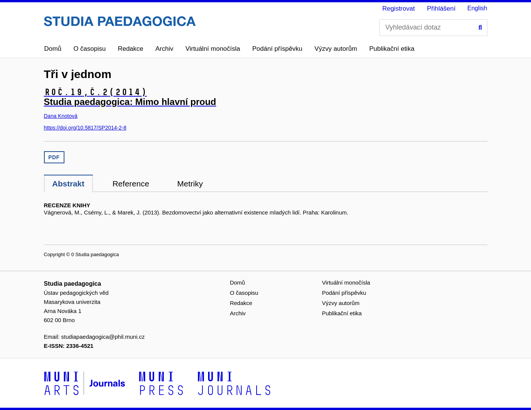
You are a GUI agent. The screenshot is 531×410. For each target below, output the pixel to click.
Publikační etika (391, 48)
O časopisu (90, 48)
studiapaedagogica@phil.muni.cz (102, 336)
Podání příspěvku (277, 48)
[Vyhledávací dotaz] (433, 27)
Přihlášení (441, 8)
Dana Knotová (61, 116)
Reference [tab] (131, 183)
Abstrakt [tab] (68, 183)
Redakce (130, 48)
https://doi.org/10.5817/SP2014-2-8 (85, 128)
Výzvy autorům (336, 48)
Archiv (164, 48)
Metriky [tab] (190, 183)
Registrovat (398, 8)
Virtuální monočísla (212, 48)
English (477, 8)
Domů (52, 48)
